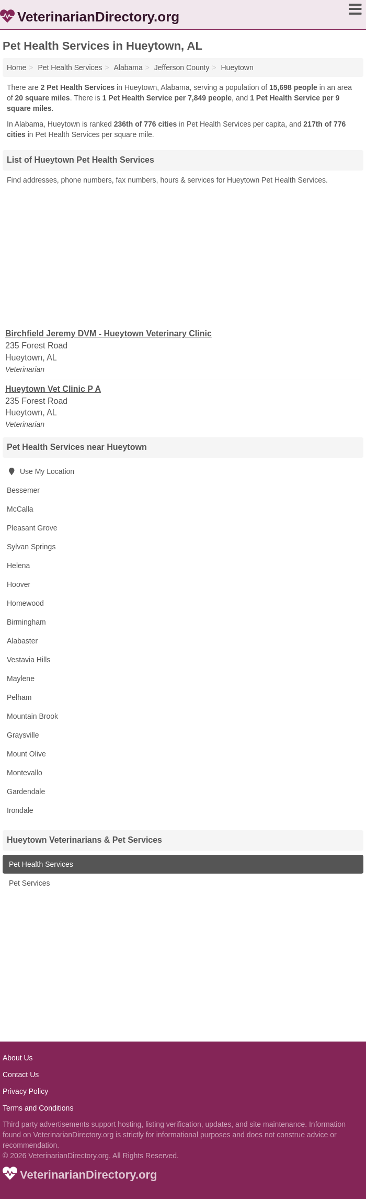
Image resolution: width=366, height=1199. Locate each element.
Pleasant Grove (32, 528)
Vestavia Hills (28, 659)
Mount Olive (26, 754)
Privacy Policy (25, 1091)
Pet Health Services (40, 864)
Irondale (20, 810)
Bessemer (23, 490)
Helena (18, 565)
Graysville (23, 735)
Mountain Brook (32, 716)
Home (16, 67)
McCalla (20, 509)
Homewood (25, 603)
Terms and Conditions (38, 1108)
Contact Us (21, 1074)
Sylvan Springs (31, 546)
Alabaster (22, 641)
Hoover (18, 584)
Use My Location (40, 471)
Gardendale (26, 791)
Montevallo (24, 772)
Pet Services (28, 883)
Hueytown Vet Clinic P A (53, 388)
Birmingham (26, 622)
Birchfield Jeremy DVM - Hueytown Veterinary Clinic (108, 333)
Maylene (21, 678)
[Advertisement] (183, 255)
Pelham (19, 697)
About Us (18, 1058)
